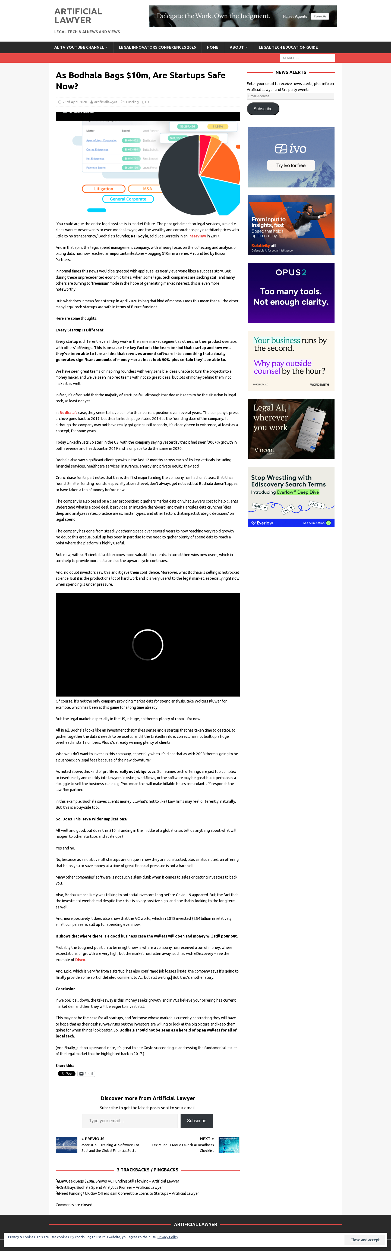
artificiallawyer (105, 102)
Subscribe (196, 1120)
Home (213, 47)
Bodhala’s (68, 412)
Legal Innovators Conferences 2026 (157, 47)
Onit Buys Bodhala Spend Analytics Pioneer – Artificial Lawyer (111, 1187)
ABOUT (237, 47)
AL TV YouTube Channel (79, 47)
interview (197, 236)
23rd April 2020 (75, 102)
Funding (132, 102)
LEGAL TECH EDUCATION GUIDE (288, 47)
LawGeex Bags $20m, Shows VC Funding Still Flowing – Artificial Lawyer (119, 1181)
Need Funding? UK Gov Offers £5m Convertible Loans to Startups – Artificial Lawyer (129, 1193)
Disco (80, 960)
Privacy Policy (167, 1237)
